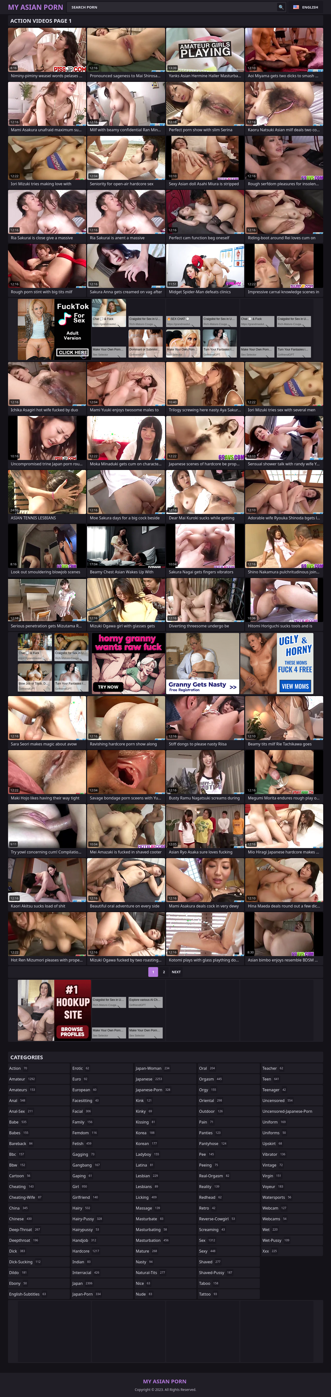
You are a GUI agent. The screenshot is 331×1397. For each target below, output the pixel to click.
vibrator (274, 1154)
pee (207, 1154)
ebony (18, 1283)
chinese (21, 1218)
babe (18, 1122)
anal (18, 1100)
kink (144, 1100)
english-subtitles (28, 1294)
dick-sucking (25, 1262)
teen (271, 1079)
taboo (209, 1283)
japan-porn (87, 1294)
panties (210, 1132)
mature (147, 1251)
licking (147, 1197)
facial (82, 1111)
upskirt (272, 1143)
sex (207, 1240)
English (310, 7)
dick (17, 1251)
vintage (273, 1165)
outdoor (211, 1111)
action (18, 1068)
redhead (211, 1197)
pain (207, 1122)
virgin (272, 1175)
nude (144, 1294)
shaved (210, 1262)
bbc (17, 1154)
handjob (84, 1240)
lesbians (147, 1186)
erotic (81, 1068)
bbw (17, 1165)
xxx (270, 1251)
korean (147, 1143)
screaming (212, 1229)
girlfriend (85, 1197)
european (85, 1089)
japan (83, 1283)
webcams (275, 1218)
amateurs (22, 1089)
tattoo (208, 1294)
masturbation (153, 1240)
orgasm (211, 1079)
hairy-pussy (87, 1218)
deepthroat (24, 1240)
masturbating (152, 1229)
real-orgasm (215, 1175)
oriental (211, 1100)
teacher (273, 1068)
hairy (81, 1208)
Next (176, 972)
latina (145, 1165)
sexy (208, 1251)
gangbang (86, 1165)
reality (210, 1186)
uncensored (278, 1100)
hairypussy (86, 1229)
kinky (144, 1111)
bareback (21, 1143)
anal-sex (21, 1111)
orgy (208, 1089)
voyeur (273, 1186)
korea (146, 1132)
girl (80, 1186)
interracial (86, 1272)
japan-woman (153, 1068)
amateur (22, 1079)
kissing (146, 1122)
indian (82, 1262)
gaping (82, 1175)
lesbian (147, 1175)
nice (143, 1283)
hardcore (86, 1251)
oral (207, 1068)
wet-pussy (276, 1240)
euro (80, 1079)
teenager (274, 1089)
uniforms (274, 1132)
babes (19, 1132)
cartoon (20, 1175)
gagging (84, 1154)
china (19, 1208)
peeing (209, 1165)
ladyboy (148, 1154)
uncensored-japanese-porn (287, 1112)
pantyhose (213, 1143)
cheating (22, 1186)
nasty (145, 1262)
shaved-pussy (216, 1272)
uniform (274, 1122)
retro (208, 1208)
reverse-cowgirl (217, 1218)
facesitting (86, 1100)
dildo (18, 1272)
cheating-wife (26, 1197)
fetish (82, 1143)
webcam (275, 1208)
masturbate (150, 1218)
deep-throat (25, 1229)
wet (270, 1229)
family (82, 1122)
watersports (277, 1197)
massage (148, 1208)
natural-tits (151, 1272)
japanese (149, 1079)
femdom (85, 1132)
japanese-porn (154, 1089)
